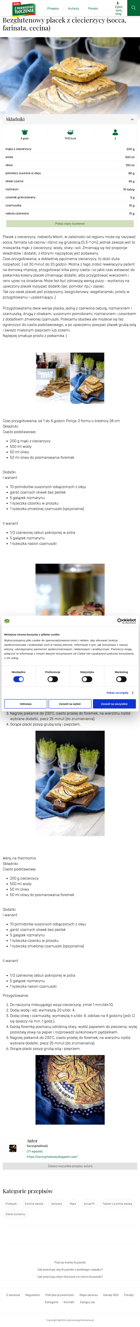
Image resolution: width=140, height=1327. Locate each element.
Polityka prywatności (60, 1295)
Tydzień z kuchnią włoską (117, 1203)
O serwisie (13, 1295)
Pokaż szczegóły (118, 692)
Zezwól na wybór (70, 703)
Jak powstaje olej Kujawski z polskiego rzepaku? (70, 1269)
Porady (129, 1295)
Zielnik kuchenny (15, 1214)
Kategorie (51, 1302)
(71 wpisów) (34, 1151)
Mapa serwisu (89, 1295)
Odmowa (25, 703)
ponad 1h (89, 1203)
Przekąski (11, 1203)
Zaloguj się (87, 1302)
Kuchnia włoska (34, 1203)
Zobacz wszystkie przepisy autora (70, 1166)
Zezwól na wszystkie (114, 703)
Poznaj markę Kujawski (70, 1262)
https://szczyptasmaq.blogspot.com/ (52, 1157)
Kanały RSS (111, 1295)
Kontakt (69, 1302)
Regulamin (32, 1295)
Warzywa (56, 1203)
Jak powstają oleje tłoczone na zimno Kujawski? (70, 1276)
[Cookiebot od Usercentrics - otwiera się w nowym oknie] (120, 621)
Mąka (73, 1203)
